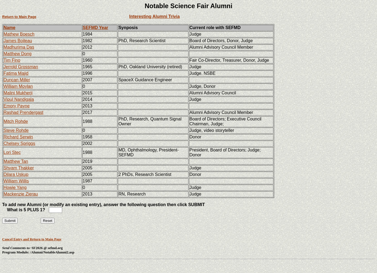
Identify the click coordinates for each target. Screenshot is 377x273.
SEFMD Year (95, 27)
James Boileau (18, 40)
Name (9, 27)
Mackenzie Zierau (21, 194)
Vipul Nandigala (19, 99)
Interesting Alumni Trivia (154, 16)
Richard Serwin (18, 137)
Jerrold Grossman (21, 66)
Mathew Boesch (19, 34)
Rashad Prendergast (23, 112)
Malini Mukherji (18, 93)
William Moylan (18, 86)
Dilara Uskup (16, 174)
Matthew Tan (16, 161)
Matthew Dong (17, 53)
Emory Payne (17, 106)
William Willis (16, 181)
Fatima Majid (16, 73)
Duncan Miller (17, 79)
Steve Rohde (16, 130)
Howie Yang (15, 187)
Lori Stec (12, 152)
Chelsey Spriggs (19, 143)
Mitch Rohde (16, 121)
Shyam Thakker (19, 168)
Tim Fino (12, 60)
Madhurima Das (19, 47)
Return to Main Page (19, 17)
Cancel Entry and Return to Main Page (31, 239)
